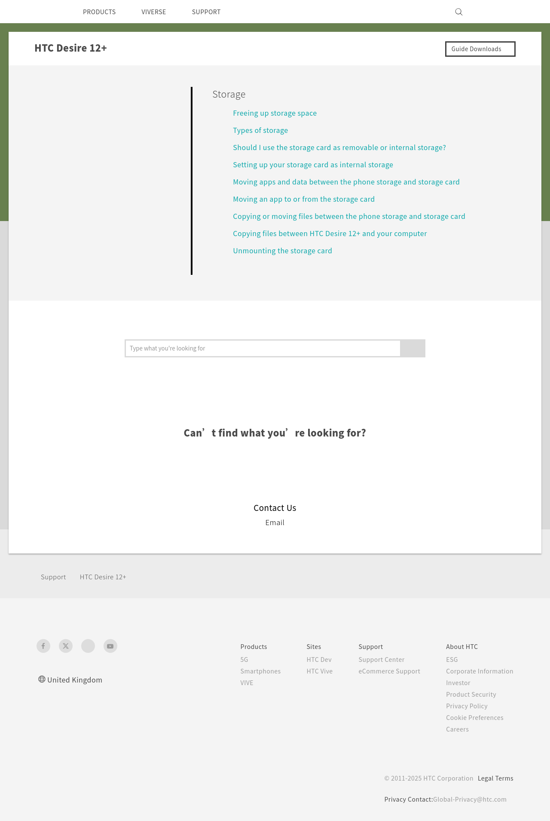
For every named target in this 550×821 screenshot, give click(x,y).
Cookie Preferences (473, 717)
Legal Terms (494, 778)
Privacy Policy (464, 706)
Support (54, 576)
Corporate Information (478, 671)
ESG (449, 659)
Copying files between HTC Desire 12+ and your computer (338, 233)
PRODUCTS (102, 11)
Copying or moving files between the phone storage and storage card (359, 216)
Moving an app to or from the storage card (310, 198)
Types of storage (263, 130)
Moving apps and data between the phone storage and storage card (357, 181)
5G (229, 659)
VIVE (233, 682)
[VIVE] (502, 11)
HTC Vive (308, 671)
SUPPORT (218, 11)
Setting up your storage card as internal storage (320, 164)
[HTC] (47, 11)
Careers (454, 729)
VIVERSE (161, 11)
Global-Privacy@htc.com (468, 799)
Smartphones (246, 671)
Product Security (469, 694)
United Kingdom (77, 679)
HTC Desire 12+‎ (107, 576)
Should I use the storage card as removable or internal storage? (349, 147)
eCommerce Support (382, 671)
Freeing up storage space (279, 112)
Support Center (373, 659)
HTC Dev (307, 659)
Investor (455, 682)
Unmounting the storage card (287, 250)
